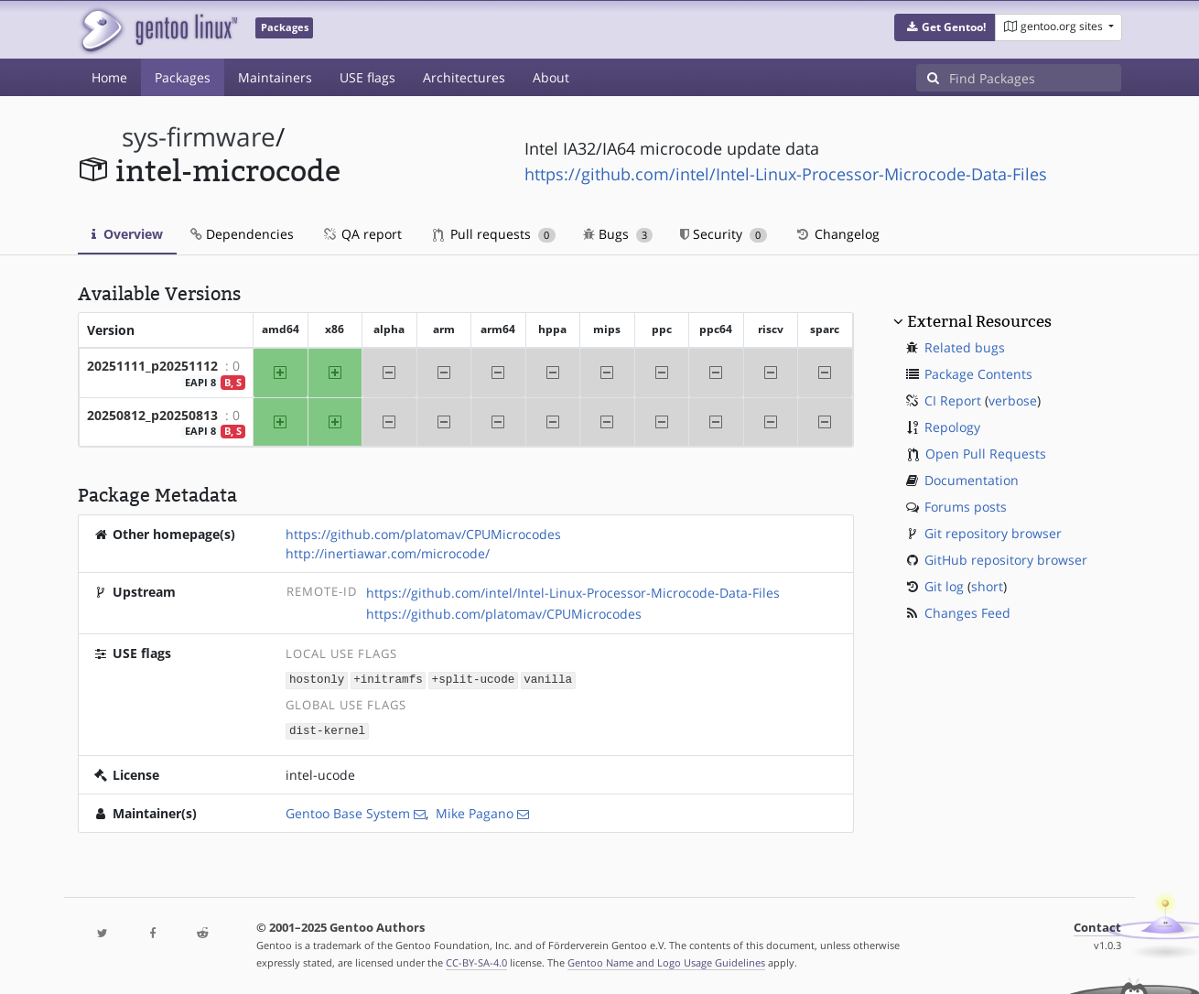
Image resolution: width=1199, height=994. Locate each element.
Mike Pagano (474, 811)
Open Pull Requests (985, 453)
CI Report (952, 400)
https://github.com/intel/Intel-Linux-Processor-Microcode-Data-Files (785, 174)
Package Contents (978, 374)
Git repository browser (993, 533)
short (987, 586)
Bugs (618, 234)
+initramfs (388, 678)
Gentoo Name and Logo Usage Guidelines (666, 960)
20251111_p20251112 (152, 365)
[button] (945, 27)
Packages (183, 77)
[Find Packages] (1035, 78)
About (551, 77)
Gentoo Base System (348, 811)
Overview (127, 234)
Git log (944, 586)
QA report (361, 234)
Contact (1097, 926)
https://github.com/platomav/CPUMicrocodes (423, 534)
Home (109, 77)
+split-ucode (473, 678)
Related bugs (964, 347)
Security (723, 234)
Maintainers (275, 77)
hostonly (316, 678)
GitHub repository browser (1005, 559)
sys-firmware (198, 137)
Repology (952, 427)
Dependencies (242, 234)
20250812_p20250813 (152, 415)
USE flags (367, 77)
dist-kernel (327, 729)
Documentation (971, 480)
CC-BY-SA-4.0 (476, 960)
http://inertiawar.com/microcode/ (388, 553)
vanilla (548, 678)
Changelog (837, 234)
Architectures (464, 77)
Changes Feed (967, 612)
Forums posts (965, 506)
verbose (1012, 400)
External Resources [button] (979, 321)
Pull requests (494, 234)
